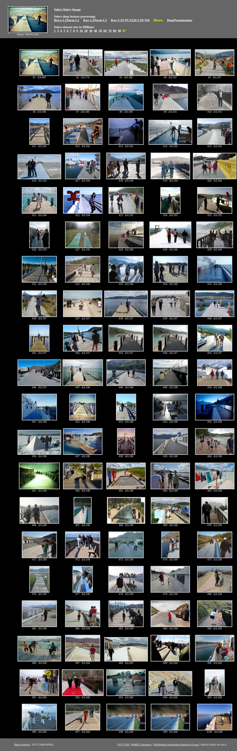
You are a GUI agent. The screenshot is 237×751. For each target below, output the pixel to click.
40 (95, 31)
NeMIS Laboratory (141, 744)
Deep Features (22, 744)
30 (90, 31)
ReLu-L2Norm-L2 (66, 20)
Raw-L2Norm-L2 (95, 20)
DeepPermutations (179, 20)
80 (114, 31)
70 (109, 31)
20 (86, 31)
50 (100, 31)
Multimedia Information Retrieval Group (176, 744)
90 (119, 31)
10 (81, 31)
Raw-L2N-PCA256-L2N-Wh (130, 20)
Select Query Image (67, 9)
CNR (126, 744)
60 (105, 31)
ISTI (120, 744)
